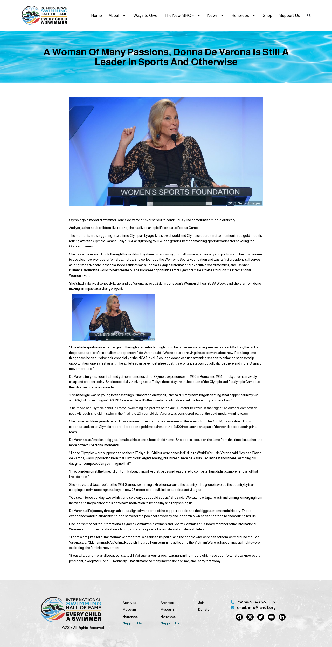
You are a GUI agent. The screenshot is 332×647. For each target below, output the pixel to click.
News (216, 15)
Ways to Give (145, 15)
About (117, 15)
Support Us (289, 15)
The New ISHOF (182, 15)
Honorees (243, 15)
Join (201, 603)
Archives (129, 603)
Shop (267, 15)
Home (96, 15)
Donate (204, 609)
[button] (309, 15)
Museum (129, 609)
